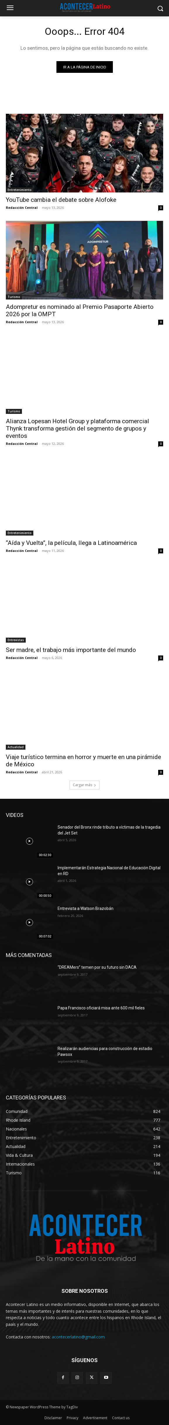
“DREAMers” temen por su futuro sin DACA (97, 967)
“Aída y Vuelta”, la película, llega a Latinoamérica (71, 542)
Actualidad (16, 747)
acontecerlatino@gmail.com (78, 1337)
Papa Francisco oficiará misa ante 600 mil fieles (101, 1008)
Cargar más (84, 784)
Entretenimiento (20, 190)
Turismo (14, 297)
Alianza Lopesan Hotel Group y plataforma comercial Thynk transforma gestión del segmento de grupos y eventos (77, 428)
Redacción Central (22, 207)
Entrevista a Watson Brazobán (85, 908)
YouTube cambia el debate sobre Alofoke (61, 199)
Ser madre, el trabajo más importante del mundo (71, 649)
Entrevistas (16, 640)
